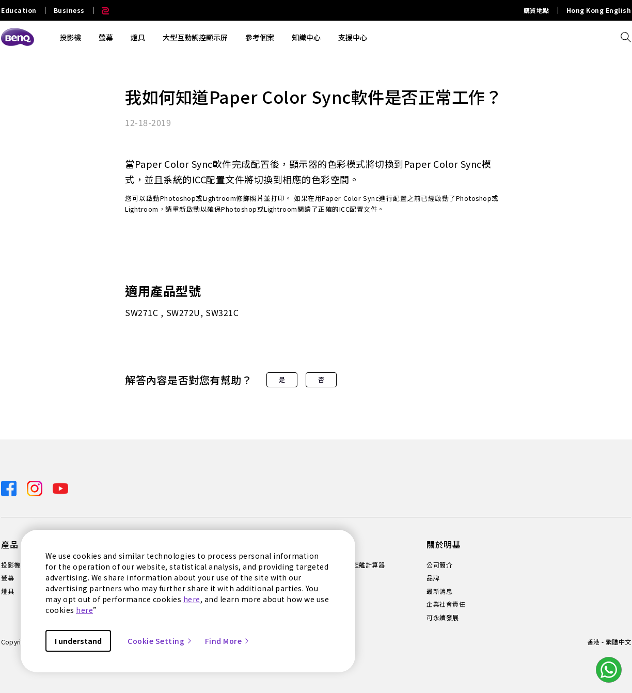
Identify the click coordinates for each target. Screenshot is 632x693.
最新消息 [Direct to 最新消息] (439, 591)
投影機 (70, 37)
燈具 (138, 37)
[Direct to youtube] (60, 487)
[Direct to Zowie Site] (101, 10)
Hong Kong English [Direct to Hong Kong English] (598, 10)
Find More (227, 641)
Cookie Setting (160, 641)
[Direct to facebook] (10, 487)
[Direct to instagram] (35, 487)
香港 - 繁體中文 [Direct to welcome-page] (609, 641)
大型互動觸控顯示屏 (195, 37)
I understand (78, 641)
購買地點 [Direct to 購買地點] (536, 10)
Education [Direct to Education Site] (19, 10)
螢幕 (106, 37)
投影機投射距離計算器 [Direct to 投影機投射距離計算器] (352, 565)
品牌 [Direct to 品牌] (432, 578)
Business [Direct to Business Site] (69, 10)
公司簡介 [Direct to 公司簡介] (439, 565)
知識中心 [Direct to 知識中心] (333, 578)
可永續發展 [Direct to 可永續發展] (442, 617)
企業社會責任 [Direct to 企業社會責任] (445, 604)
